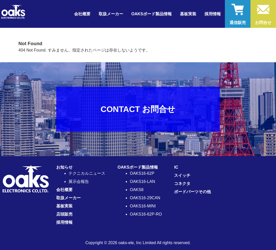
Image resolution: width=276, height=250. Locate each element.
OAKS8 (136, 190)
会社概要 (82, 14)
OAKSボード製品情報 (138, 167)
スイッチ (182, 175)
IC (176, 167)
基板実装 (188, 14)
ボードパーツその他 (192, 192)
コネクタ (182, 183)
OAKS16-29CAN (145, 198)
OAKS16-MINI (143, 206)
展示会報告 (78, 181)
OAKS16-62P (142, 173)
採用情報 (212, 14)
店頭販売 (64, 214)
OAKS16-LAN (142, 181)
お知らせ (64, 167)
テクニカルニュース (86, 173)
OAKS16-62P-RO (146, 214)
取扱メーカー (111, 14)
